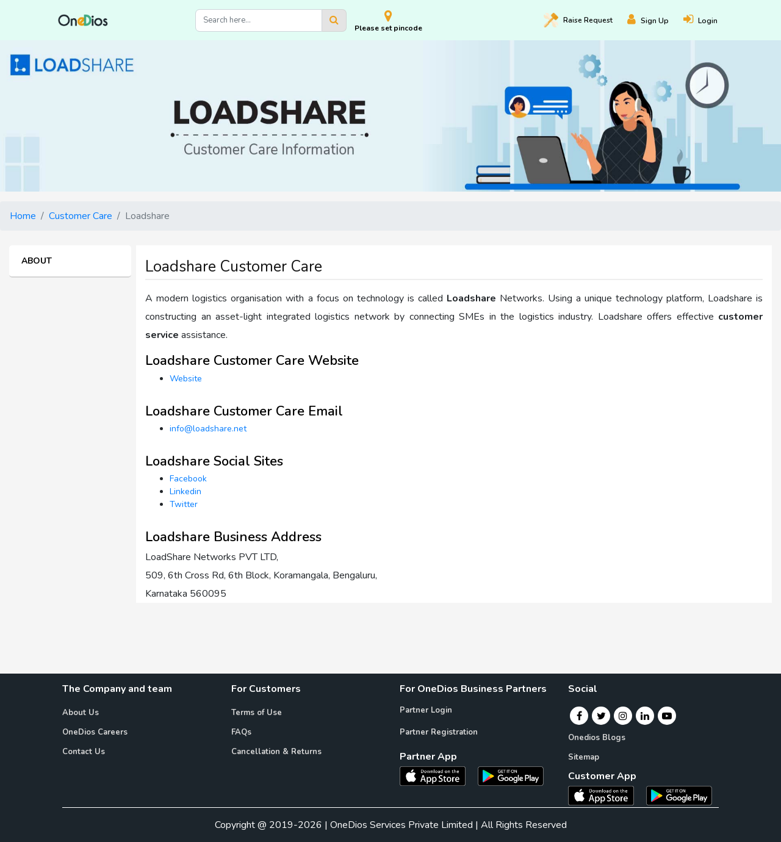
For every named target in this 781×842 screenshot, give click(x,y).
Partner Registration (439, 732)
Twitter (184, 504)
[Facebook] (579, 716)
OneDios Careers (95, 732)
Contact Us (83, 751)
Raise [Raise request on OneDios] (578, 20)
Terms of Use (256, 712)
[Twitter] (601, 716)
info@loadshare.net (208, 428)
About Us (80, 712)
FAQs (241, 732)
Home (23, 216)
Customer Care (80, 216)
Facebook (188, 478)
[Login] (707, 20)
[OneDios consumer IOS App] (606, 795)
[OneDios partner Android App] (511, 775)
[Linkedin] (645, 716)
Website (186, 378)
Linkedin (185, 491)
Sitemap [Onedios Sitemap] (583, 757)
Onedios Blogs (596, 737)
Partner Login (426, 710)
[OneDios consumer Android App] (679, 795)
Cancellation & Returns (276, 751)
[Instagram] (623, 716)
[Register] (655, 20)
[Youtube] (667, 716)
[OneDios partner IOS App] (437, 775)
